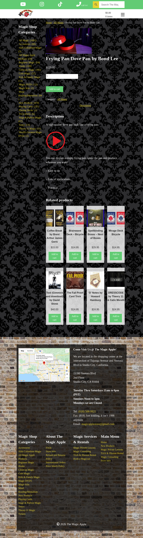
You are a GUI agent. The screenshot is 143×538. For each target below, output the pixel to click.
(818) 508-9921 (87, 411)
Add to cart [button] (54, 256)
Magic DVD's (25, 480)
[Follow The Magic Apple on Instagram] (42, 5)
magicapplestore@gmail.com (97, 424)
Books (21, 466)
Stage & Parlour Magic (29, 503)
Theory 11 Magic (26, 510)
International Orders (56, 462)
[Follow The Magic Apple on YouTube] (23, 5)
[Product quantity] (62, 76)
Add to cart (54, 89)
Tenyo (21, 506)
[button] (87, 35)
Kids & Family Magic (29, 477)
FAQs (49, 447)
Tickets (22, 514)
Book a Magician (81, 458)
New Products (25, 495)
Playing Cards (25, 499)
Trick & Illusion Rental (84, 455)
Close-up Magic (26, 469)
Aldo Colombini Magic (29, 451)
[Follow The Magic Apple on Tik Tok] (60, 5)
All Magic (58, 22)
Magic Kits (23, 484)
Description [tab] (85, 105)
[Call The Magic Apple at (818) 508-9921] (82, 5)
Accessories (24, 447)
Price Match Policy (55, 466)
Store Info (51, 451)
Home (49, 22)
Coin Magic (24, 473)
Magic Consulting (82, 451)
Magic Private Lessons (84, 447)
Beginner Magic (26, 462)
